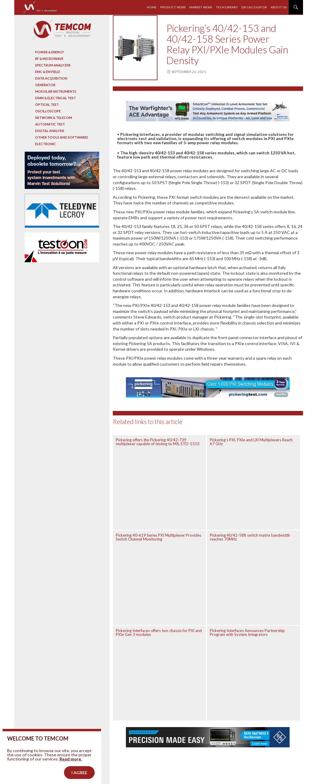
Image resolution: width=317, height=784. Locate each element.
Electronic (45, 144)
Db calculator (254, 7)
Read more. (71, 769)
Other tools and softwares (61, 137)
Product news (173, 7)
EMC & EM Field (47, 72)
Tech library (227, 7)
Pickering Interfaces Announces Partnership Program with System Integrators (247, 632)
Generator (45, 85)
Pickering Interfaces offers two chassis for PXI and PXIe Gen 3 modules (159, 632)
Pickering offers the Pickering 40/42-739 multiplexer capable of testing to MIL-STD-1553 (157, 441)
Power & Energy (49, 52)
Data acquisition (51, 78)
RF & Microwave (49, 58)
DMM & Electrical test (55, 98)
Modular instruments (55, 91)
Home (152, 7)
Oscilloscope (48, 111)
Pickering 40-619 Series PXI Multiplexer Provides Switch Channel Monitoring (158, 537)
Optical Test (47, 104)
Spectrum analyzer (53, 65)
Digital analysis (49, 131)
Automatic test (50, 124)
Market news (200, 7)
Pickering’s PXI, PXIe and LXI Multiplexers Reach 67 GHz (251, 441)
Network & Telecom (53, 117)
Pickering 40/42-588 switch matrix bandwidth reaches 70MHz (250, 537)
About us (279, 7)
